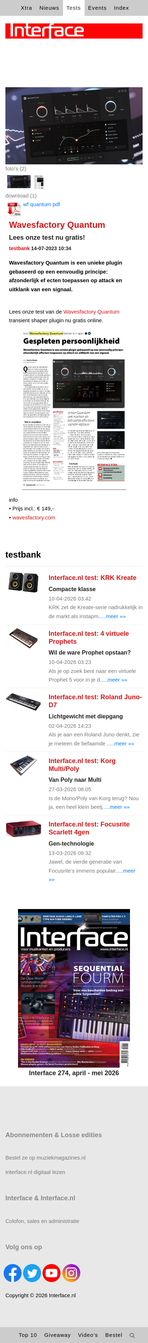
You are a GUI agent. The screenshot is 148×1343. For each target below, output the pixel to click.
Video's (88, 1335)
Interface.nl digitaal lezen (35, 1172)
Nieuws (49, 8)
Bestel (113, 1335)
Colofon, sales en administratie (42, 1221)
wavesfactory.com (33, 517)
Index (121, 8)
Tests (74, 8)
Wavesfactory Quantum (91, 312)
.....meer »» (112, 616)
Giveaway (57, 1335)
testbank (19, 248)
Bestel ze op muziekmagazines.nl (45, 1157)
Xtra (26, 8)
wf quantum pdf (32, 209)
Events (97, 8)
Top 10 (28, 1335)
